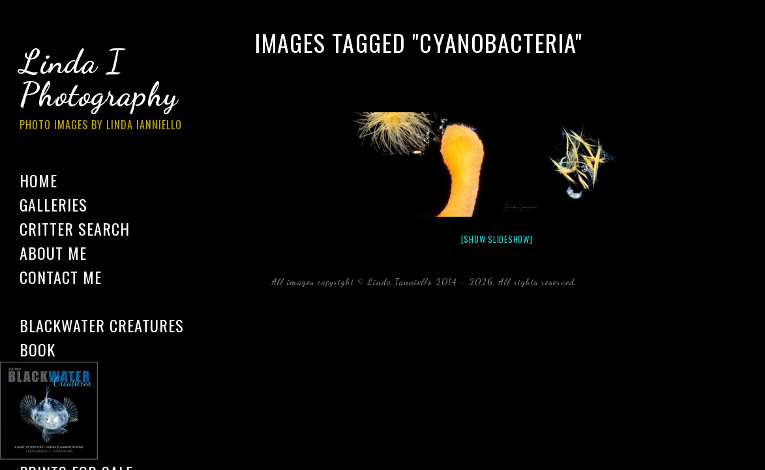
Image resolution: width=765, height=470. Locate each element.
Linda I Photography (111, 90)
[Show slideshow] (497, 238)
